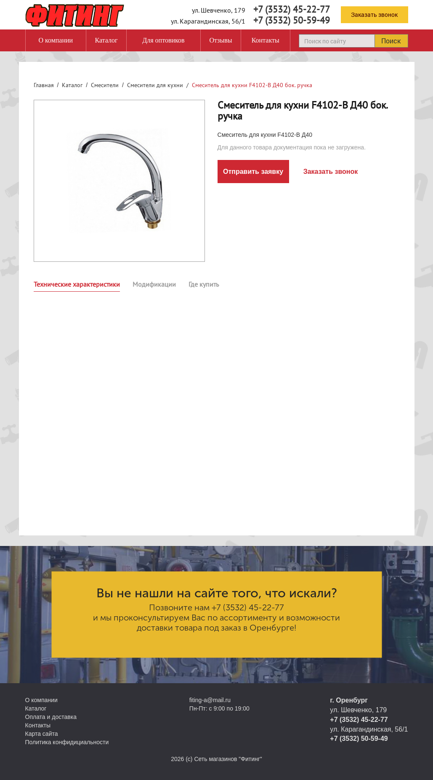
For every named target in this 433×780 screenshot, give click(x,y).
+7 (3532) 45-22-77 (291, 9)
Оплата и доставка (51, 716)
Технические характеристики (77, 284)
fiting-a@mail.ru (210, 700)
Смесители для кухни (155, 85)
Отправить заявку (253, 171)
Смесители (105, 85)
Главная (44, 85)
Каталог (106, 40)
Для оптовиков (163, 40)
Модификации (154, 284)
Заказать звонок (374, 15)
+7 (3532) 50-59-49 (291, 20)
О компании (55, 40)
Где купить (204, 284)
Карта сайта (41, 733)
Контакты (265, 40)
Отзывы (220, 40)
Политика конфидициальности (67, 742)
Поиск (391, 40)
